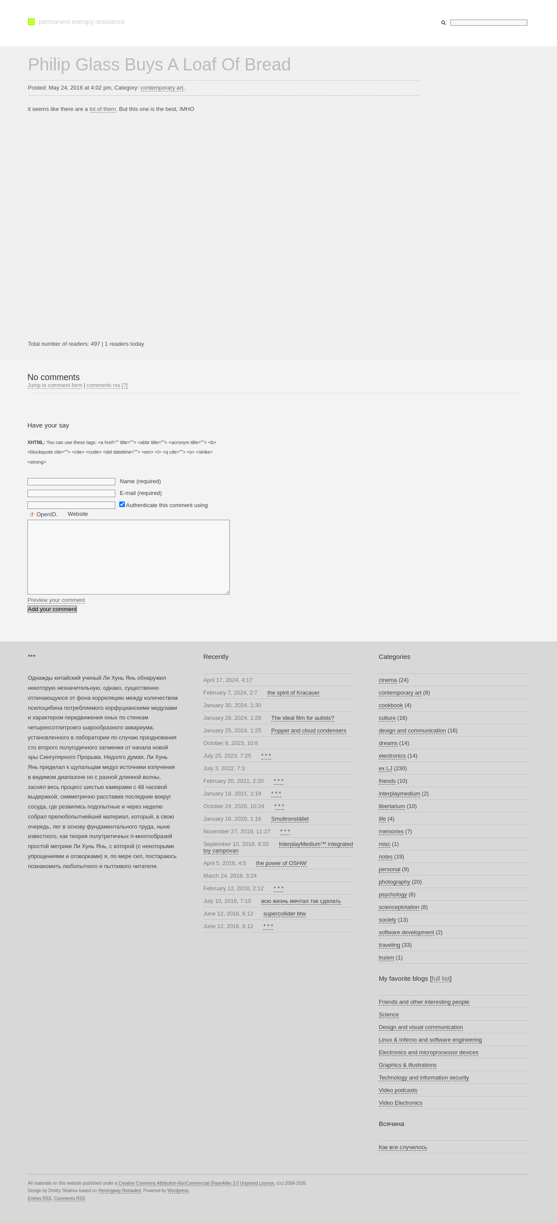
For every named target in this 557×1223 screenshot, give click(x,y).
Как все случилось (403, 1147)
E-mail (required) (141, 493)
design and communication (412, 730)
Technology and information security (424, 1077)
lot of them (103, 109)
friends (387, 781)
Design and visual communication (421, 1027)
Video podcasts (398, 1090)
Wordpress (178, 1190)
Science (389, 1014)
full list (441, 978)
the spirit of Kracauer (294, 692)
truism (386, 957)
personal (389, 869)
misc (384, 844)
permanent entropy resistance (82, 21)
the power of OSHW (281, 863)
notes (386, 856)
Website (78, 514)
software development (406, 932)
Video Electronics (400, 1102)
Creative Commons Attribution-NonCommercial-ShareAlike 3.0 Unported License (196, 1183)
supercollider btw (284, 913)
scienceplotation (399, 907)
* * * (266, 755)
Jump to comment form (54, 385)
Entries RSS (39, 1198)
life (382, 818)
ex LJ (385, 768)
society (387, 919)
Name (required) (140, 481)
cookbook (391, 705)
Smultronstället (290, 818)
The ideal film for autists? (302, 718)
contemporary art (162, 87)
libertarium (392, 806)
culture (387, 718)
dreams (388, 743)
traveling (389, 945)
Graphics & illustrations (407, 1065)
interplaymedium (399, 793)
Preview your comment (56, 600)
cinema (388, 680)
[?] (125, 385)
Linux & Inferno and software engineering (430, 1039)
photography (394, 882)
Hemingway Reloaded (119, 1190)
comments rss (103, 385)
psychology (393, 894)
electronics (392, 755)
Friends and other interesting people (424, 1002)
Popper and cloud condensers (308, 730)
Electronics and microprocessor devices (428, 1052)
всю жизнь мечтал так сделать (301, 901)
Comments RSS (69, 1198)
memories (391, 831)
